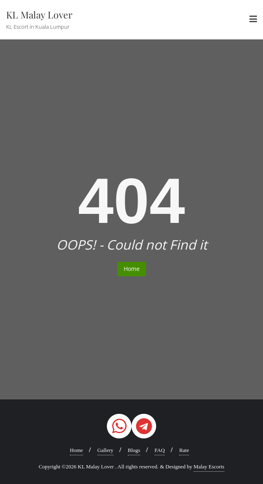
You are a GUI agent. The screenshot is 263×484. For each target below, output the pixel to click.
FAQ (160, 450)
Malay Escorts (209, 466)
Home (132, 269)
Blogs (134, 450)
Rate (184, 450)
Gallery (105, 450)
